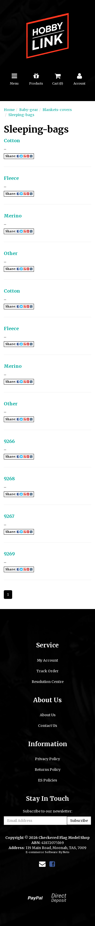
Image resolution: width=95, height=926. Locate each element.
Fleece (11, 178)
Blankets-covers (57, 109)
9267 (9, 516)
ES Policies (47, 780)
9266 (9, 441)
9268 (9, 479)
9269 (9, 554)
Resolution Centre (48, 681)
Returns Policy (48, 769)
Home (9, 109)
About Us (47, 715)
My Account (47, 660)
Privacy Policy (47, 759)
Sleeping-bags (21, 115)
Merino (13, 216)
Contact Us (47, 725)
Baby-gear (28, 109)
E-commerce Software (42, 852)
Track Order (47, 671)
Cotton (12, 140)
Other (10, 253)
